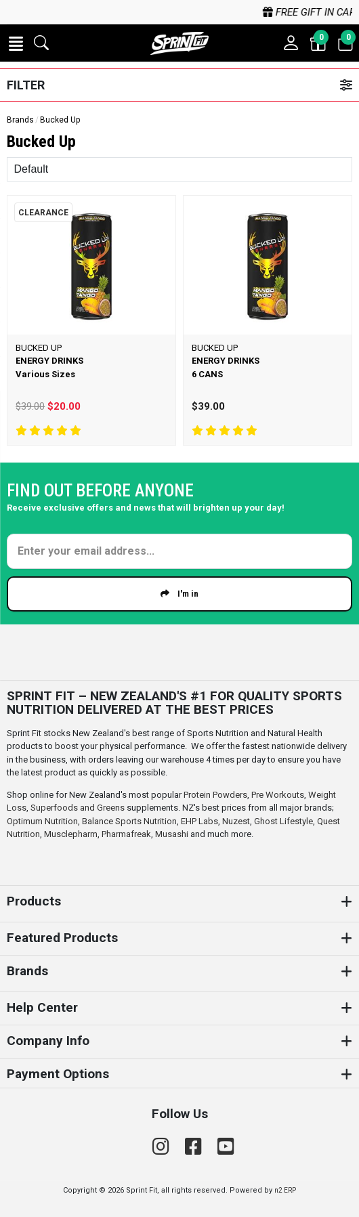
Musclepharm (71, 834)
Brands (20, 120)
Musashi (172, 834)
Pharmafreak (126, 834)
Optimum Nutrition (42, 821)
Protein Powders (215, 795)
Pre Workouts (277, 795)
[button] (16, 43)
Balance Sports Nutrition (129, 821)
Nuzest (236, 821)
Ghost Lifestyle (283, 821)
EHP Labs (199, 821)
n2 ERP (285, 1190)
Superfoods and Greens (77, 808)
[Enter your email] (180, 551)
